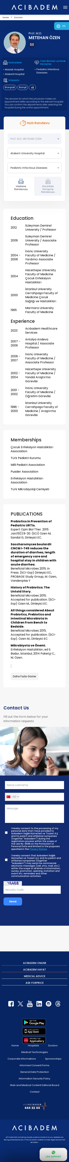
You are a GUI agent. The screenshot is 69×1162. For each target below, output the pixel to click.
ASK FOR (35, 982)
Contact (34, 1092)
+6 (32, 87)
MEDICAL (34, 976)
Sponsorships (53, 1058)
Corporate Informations (22, 1058)
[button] (12, 797)
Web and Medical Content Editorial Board (34, 1085)
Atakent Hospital (14, 74)
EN (63, 26)
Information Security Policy (34, 1078)
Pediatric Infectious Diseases (47, 71)
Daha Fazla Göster (24, 676)
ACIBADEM (34, 962)
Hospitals (33, 1045)
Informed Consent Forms (34, 1065)
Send (12, 901)
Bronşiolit (10, 87)
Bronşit (22, 87)
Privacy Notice (38, 849)
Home (15, 1045)
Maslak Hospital (14, 69)
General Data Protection (34, 1072)
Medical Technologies (34, 1052)
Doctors (53, 1045)
